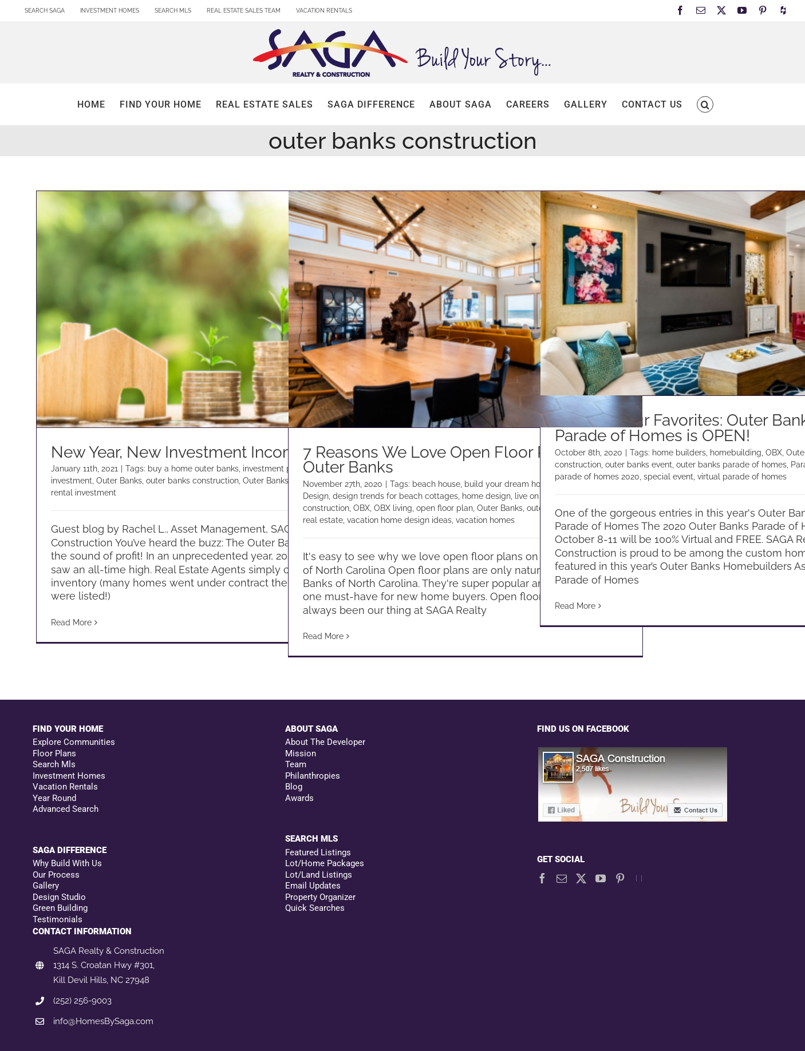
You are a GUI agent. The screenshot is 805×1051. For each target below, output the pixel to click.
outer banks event (638, 464)
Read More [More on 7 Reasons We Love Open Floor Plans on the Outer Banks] (323, 636)
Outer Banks (119, 480)
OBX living (393, 508)
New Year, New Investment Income (178, 452)
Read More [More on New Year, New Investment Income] (71, 622)
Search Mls (54, 764)
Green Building (60, 908)
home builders (679, 452)
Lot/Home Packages (324, 863)
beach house (436, 484)
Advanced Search (65, 809)
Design (316, 496)
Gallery (46, 886)
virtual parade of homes (742, 476)
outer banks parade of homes (731, 464)
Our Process (56, 875)
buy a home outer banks (193, 468)
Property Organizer (320, 897)
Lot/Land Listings (318, 875)
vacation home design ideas (399, 520)
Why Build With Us (67, 863)
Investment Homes (69, 776)
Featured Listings (318, 852)
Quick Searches (315, 908)
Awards (299, 798)
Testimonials (57, 919)
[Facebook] (542, 878)
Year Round (54, 798)
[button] (705, 104)
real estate (323, 520)
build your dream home (508, 484)
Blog (293, 787)
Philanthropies (312, 776)
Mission (300, 753)
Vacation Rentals (65, 787)
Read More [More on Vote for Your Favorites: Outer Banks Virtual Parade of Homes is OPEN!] (575, 605)
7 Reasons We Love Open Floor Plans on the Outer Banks (465, 460)
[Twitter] (581, 878)
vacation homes (485, 520)
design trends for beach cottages (395, 496)
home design (486, 496)
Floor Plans (54, 753)
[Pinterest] (620, 878)
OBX (361, 508)
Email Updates (313, 886)
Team (295, 764)
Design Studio (59, 897)
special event (668, 476)
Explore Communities (74, 742)
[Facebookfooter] (633, 752)
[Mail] (562, 878)
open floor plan (444, 508)
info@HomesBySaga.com (103, 1021)
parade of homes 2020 (597, 476)
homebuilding (735, 452)
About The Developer (325, 742)
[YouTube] (600, 878)
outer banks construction (192, 480)
